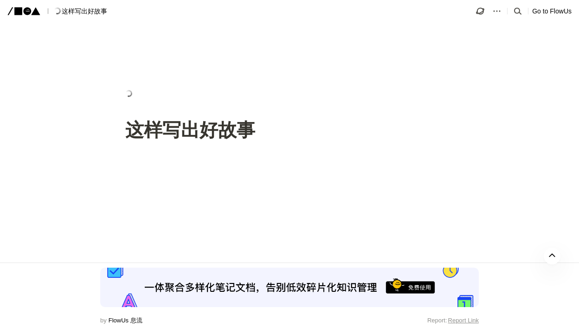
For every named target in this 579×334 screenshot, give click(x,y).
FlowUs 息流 (125, 320)
